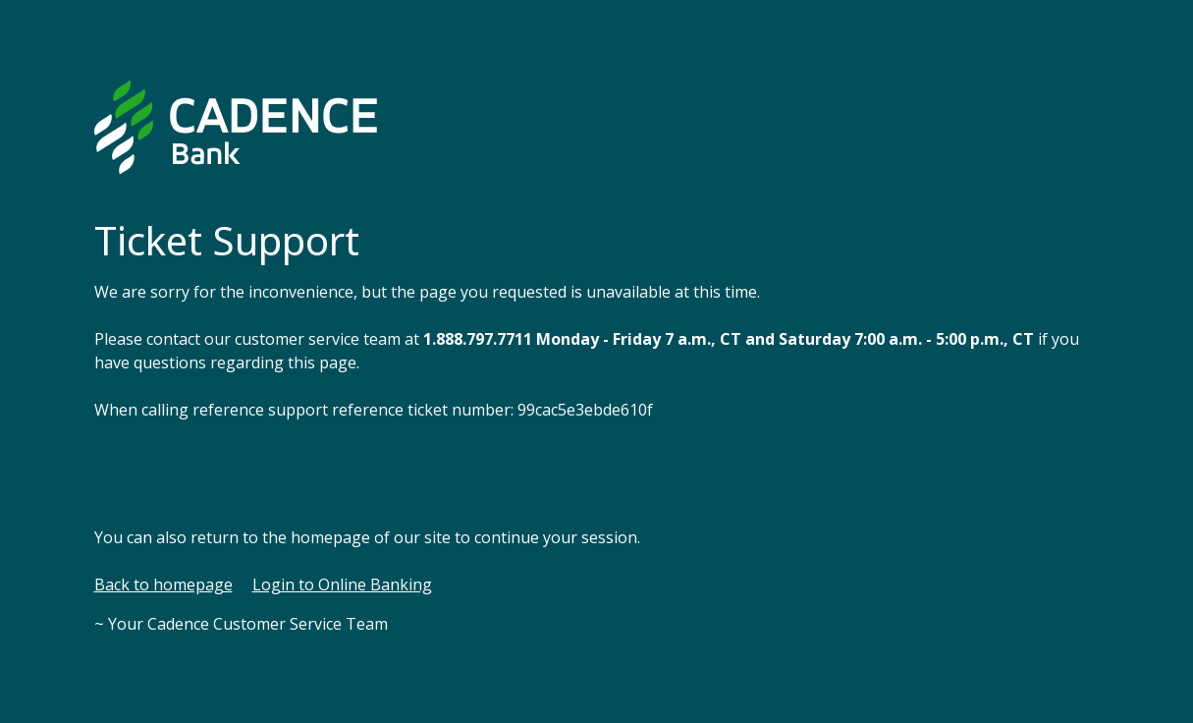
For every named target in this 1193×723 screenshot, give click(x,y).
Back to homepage (163, 584)
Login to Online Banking (342, 584)
